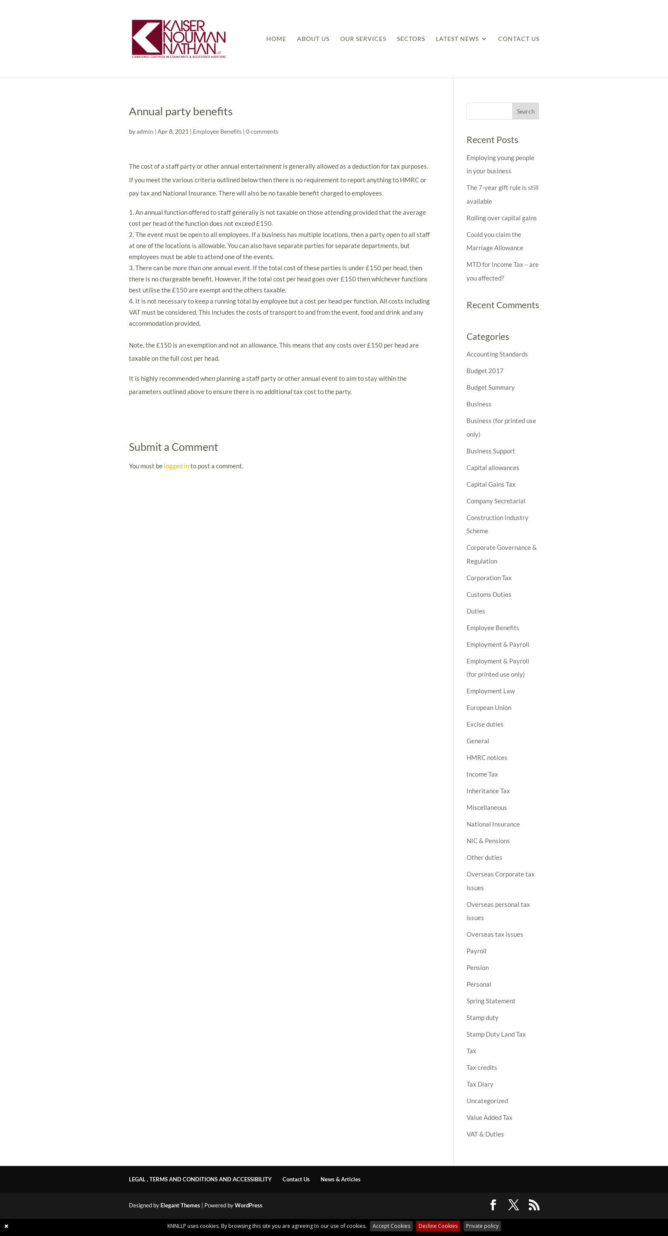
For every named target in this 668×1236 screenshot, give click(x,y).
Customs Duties (489, 594)
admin (145, 131)
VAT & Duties (485, 1134)
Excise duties (485, 724)
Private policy (482, 1226)
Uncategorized (487, 1101)
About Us (313, 39)
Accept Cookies (391, 1226)
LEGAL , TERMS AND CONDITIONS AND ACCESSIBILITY (200, 1179)
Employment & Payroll (498, 644)
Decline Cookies (438, 1226)
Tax (471, 1051)
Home (276, 39)
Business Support (491, 451)
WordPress (249, 1205)
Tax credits (482, 1067)
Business (479, 404)
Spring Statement (491, 1001)
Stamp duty (483, 1017)
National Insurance (493, 824)
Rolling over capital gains (502, 218)
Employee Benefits (217, 131)
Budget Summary (491, 387)
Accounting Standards (497, 354)
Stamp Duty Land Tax (496, 1034)
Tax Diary (480, 1084)
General (478, 741)
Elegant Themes (180, 1205)
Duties (476, 611)
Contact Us (519, 39)
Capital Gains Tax (491, 484)
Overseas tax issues (495, 934)
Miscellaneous (487, 807)
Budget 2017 (485, 370)
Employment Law (491, 691)
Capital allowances (493, 467)
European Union (489, 707)
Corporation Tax (489, 577)
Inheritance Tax (488, 791)
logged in (176, 466)
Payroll (477, 951)
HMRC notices (487, 757)
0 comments (262, 131)
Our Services (363, 39)
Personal (479, 984)
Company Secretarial (496, 501)
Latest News (457, 39)
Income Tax (482, 774)
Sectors (411, 39)
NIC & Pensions (488, 840)
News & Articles (341, 1179)
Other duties (484, 857)
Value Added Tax (490, 1117)
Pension (478, 967)
